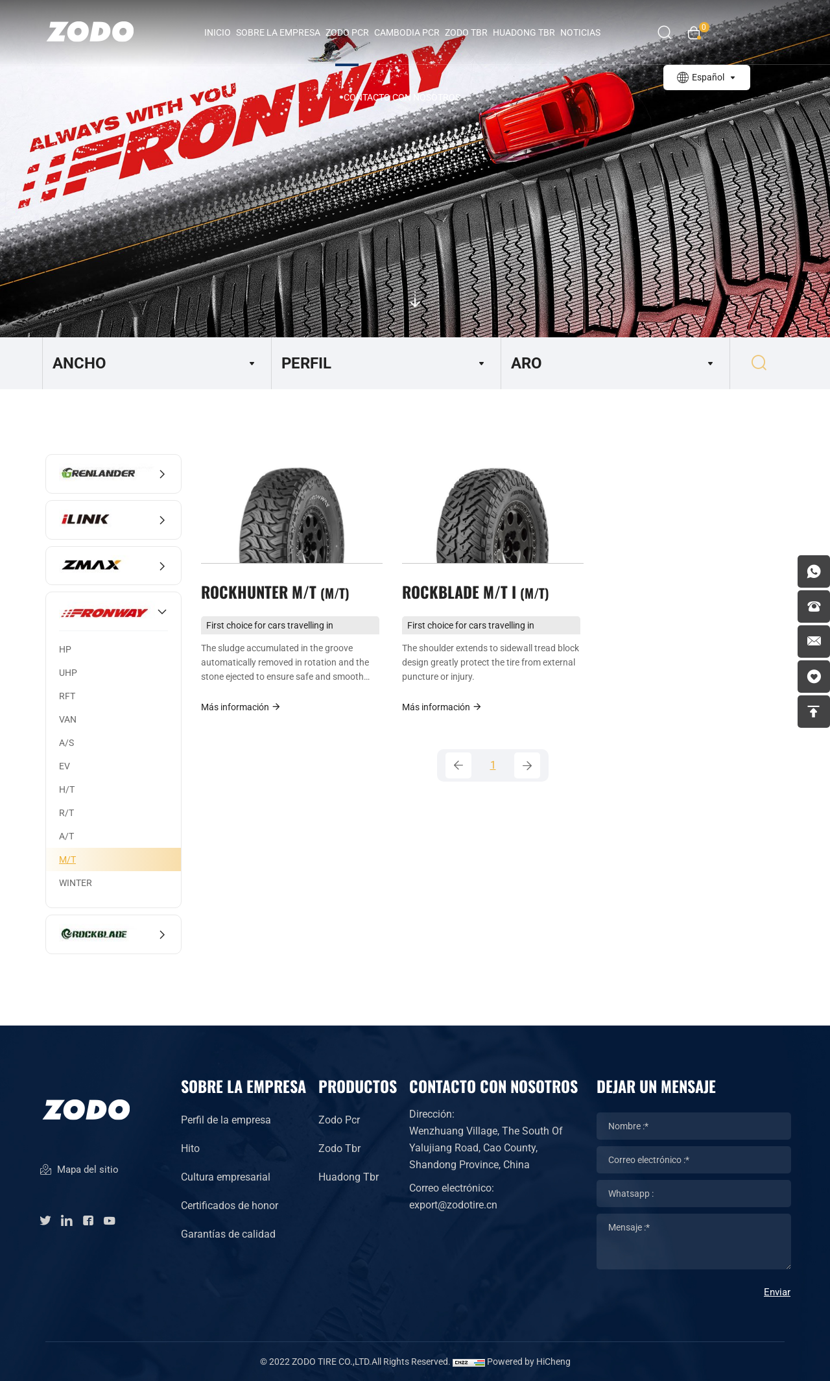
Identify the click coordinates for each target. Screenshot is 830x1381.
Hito (190, 1148)
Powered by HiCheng (529, 1361)
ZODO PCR (347, 32)
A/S (66, 743)
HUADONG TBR (524, 32)
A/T (66, 836)
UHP (68, 672)
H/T (67, 789)
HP (65, 649)
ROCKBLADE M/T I (475, 591)
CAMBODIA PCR (407, 32)
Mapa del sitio (79, 1170)
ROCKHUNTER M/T (275, 591)
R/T (66, 813)
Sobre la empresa (278, 32)
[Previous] (458, 765)
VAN (68, 719)
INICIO (217, 32)
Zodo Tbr (339, 1148)
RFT (67, 696)
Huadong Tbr (348, 1177)
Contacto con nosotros (402, 97)
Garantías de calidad (228, 1234)
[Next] (527, 765)
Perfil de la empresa (226, 1120)
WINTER (75, 883)
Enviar (777, 1292)
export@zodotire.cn (453, 1205)
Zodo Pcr (339, 1120)
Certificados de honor (229, 1205)
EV (64, 766)
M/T (67, 859)
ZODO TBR (466, 32)
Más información (241, 706)
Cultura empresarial (225, 1177)
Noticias (580, 32)
